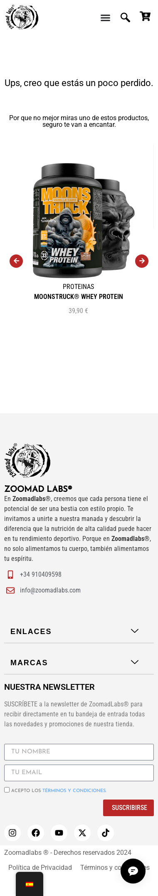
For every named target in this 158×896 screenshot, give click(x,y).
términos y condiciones (74, 791)
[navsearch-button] (126, 17)
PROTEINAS (78, 287)
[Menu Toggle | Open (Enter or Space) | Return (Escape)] (105, 17)
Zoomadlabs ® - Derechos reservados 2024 (67, 853)
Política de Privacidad (40, 867)
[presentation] (16, 261)
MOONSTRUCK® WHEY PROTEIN (78, 297)
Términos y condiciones (115, 867)
